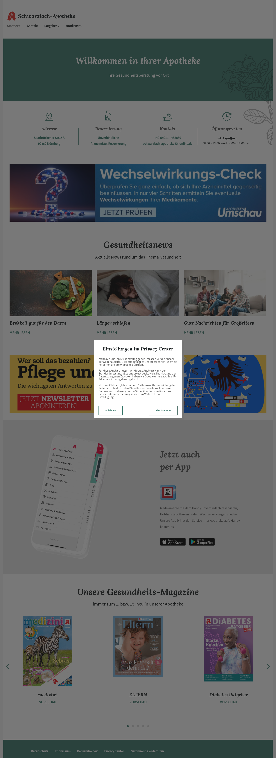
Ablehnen (110, 410)
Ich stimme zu (163, 410)
